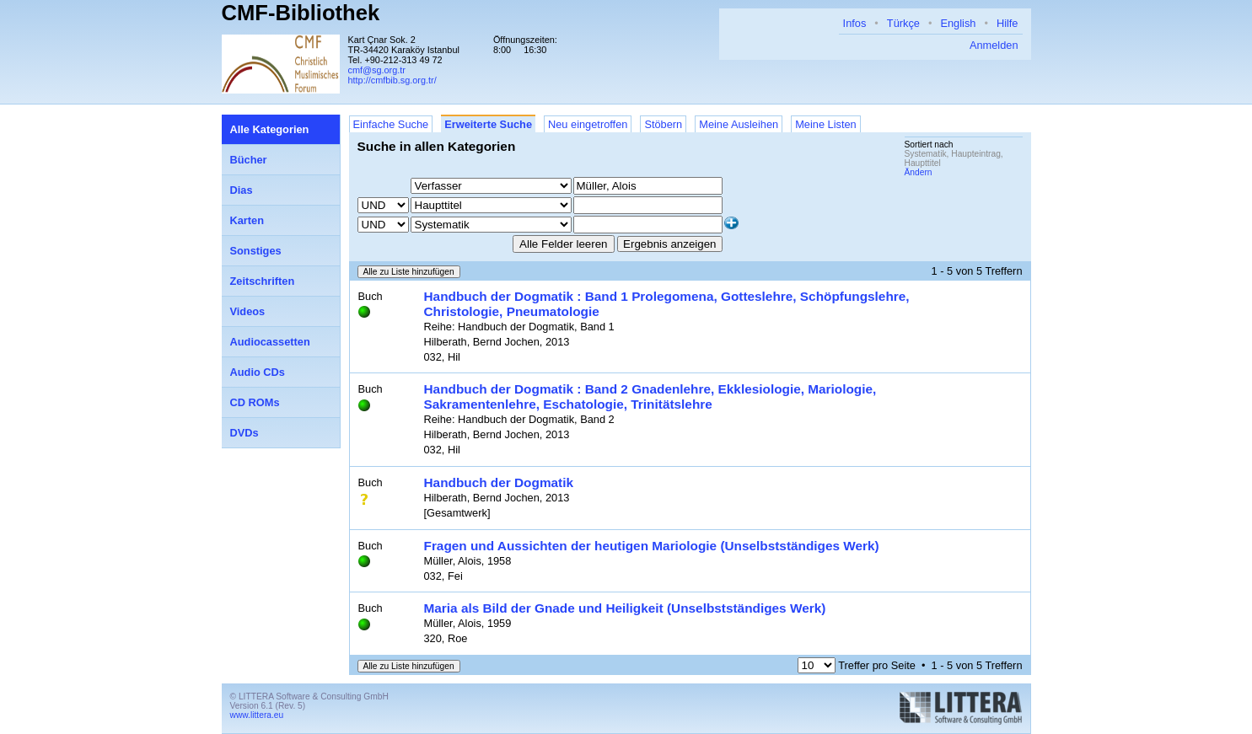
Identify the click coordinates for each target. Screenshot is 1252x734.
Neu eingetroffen (587, 124)
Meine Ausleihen (738, 124)
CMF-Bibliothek (301, 12)
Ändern (918, 172)
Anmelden (994, 45)
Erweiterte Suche (488, 124)
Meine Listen (826, 124)
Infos (855, 23)
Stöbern (663, 124)
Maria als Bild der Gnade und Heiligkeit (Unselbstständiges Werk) (625, 608)
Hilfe (1007, 23)
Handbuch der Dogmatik (499, 482)
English (957, 23)
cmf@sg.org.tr (377, 70)
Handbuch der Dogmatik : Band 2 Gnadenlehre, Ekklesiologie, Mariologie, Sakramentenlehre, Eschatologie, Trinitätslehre (650, 396)
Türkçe (903, 23)
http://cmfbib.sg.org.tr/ (392, 80)
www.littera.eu (257, 715)
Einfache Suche (391, 124)
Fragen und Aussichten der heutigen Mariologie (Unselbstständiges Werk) (651, 545)
